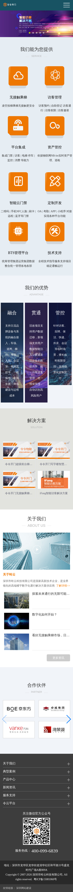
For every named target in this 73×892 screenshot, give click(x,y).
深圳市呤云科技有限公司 (47, 874)
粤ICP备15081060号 (45, 879)
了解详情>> (63, 585)
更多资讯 (58, 657)
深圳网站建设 (23, 888)
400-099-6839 (45, 850)
